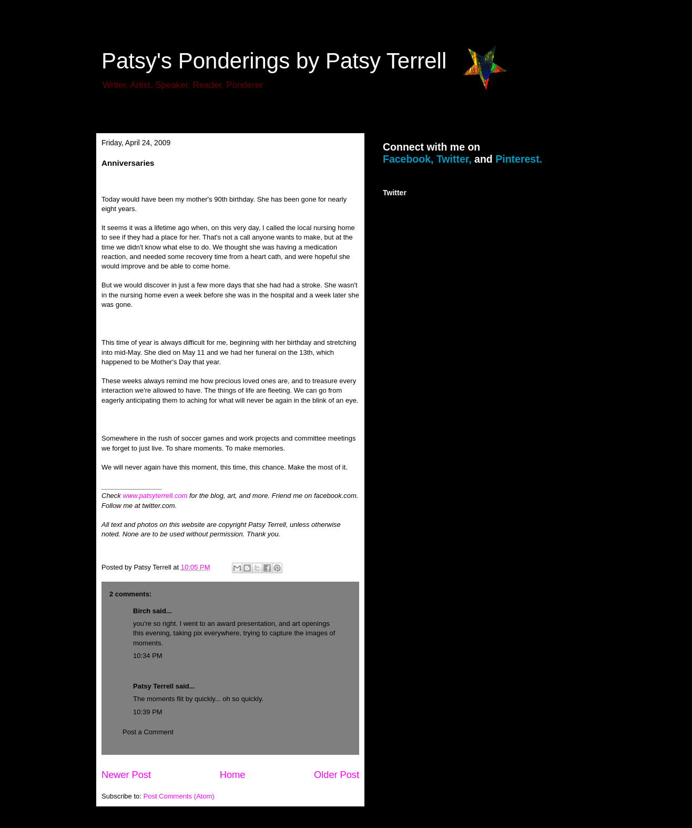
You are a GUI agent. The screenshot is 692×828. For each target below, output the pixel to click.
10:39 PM (147, 712)
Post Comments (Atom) (179, 796)
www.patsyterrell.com (155, 496)
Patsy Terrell (153, 686)
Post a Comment (148, 732)
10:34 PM (147, 656)
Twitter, (454, 159)
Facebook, (408, 159)
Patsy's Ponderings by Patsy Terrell (273, 60)
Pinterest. (518, 159)
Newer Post (126, 775)
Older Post (336, 775)
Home (233, 775)
